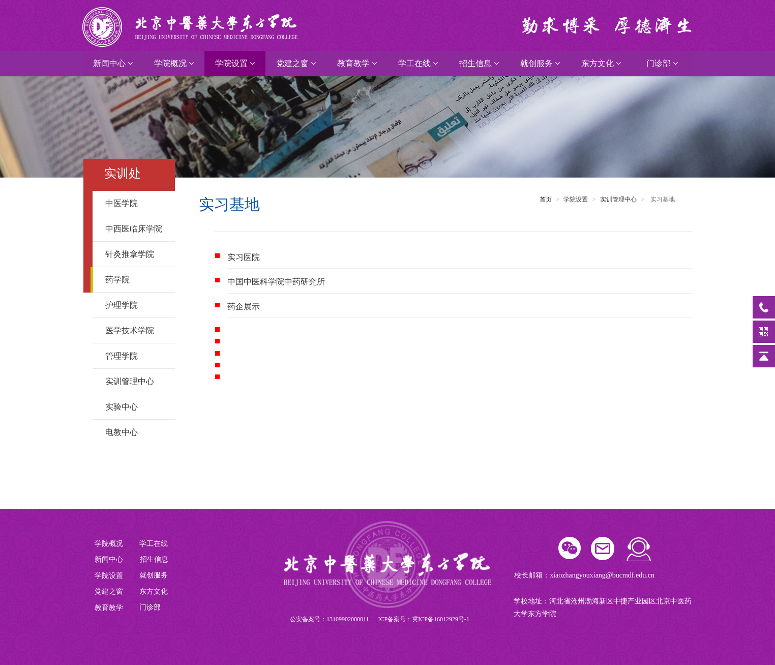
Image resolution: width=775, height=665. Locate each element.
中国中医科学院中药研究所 (276, 281)
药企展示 (243, 306)
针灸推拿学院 (136, 254)
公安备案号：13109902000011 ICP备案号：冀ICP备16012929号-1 (379, 619)
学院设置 (235, 63)
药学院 (136, 279)
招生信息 (479, 63)
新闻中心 (113, 63)
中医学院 (136, 203)
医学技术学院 (136, 330)
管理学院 (136, 356)
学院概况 (174, 63)
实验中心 (136, 406)
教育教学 (357, 63)
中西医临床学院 (136, 228)
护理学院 (136, 305)
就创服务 (540, 63)
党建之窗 (296, 63)
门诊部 (662, 63)
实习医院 (243, 257)
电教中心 (136, 432)
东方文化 (601, 63)
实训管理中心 (136, 381)
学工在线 (418, 63)
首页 (546, 199)
